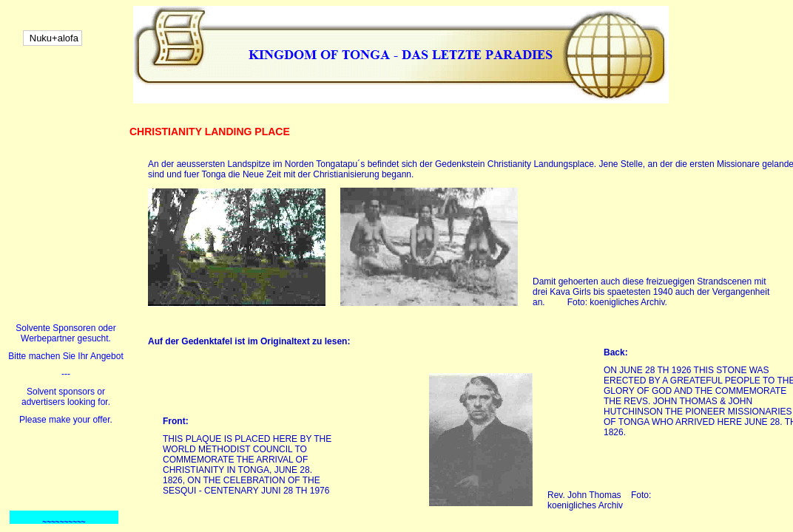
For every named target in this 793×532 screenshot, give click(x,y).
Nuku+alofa (52, 38)
